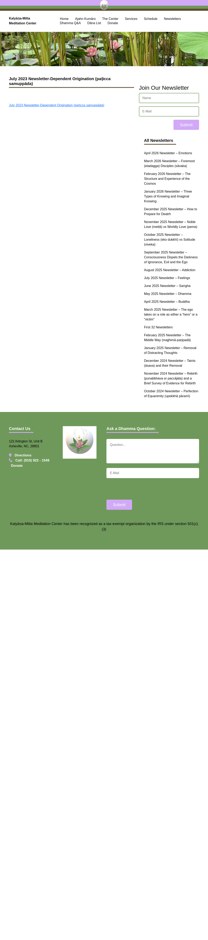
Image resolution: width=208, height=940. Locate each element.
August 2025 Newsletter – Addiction (169, 270)
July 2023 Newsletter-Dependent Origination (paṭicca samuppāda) (56, 105)
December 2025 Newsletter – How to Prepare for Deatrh (170, 211)
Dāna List (94, 23)
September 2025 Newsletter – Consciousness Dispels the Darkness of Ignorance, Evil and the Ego (171, 257)
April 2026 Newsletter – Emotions (168, 153)
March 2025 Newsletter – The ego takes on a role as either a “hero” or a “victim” (170, 314)
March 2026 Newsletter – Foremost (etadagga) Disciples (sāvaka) (169, 163)
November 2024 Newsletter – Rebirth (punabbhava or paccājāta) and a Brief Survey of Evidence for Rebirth (170, 378)
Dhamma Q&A (70, 23)
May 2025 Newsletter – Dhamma (167, 293)
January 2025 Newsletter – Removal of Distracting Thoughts (170, 350)
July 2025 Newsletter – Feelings (167, 278)
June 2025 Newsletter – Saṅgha (167, 286)
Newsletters (172, 18)
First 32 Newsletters (158, 327)
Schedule (150, 18)
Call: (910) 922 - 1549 (29, 460)
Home (64, 18)
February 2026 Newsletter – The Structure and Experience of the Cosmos (167, 178)
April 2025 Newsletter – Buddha (167, 301)
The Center (110, 18)
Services (131, 18)
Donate (113, 23)
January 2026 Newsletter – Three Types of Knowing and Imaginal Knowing (168, 196)
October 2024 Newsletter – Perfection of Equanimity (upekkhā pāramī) (171, 393)
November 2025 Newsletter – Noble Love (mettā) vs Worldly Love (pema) (170, 224)
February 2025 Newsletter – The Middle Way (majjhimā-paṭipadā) (167, 337)
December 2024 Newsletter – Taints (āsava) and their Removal (169, 363)
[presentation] (137, 489)
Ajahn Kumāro (85, 18)
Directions (20, 455)
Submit (186, 125)
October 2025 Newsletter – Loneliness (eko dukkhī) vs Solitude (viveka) (169, 239)
